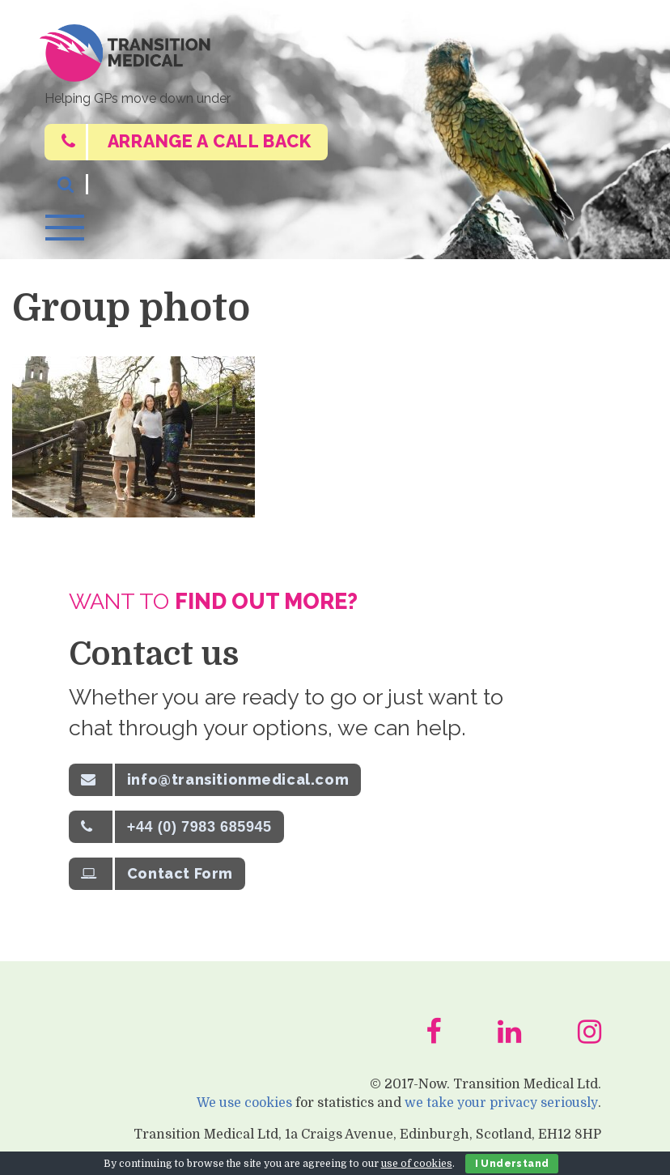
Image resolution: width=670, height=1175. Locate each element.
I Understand (512, 1163)
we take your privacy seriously (501, 1114)
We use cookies (242, 1114)
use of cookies (416, 1163)
